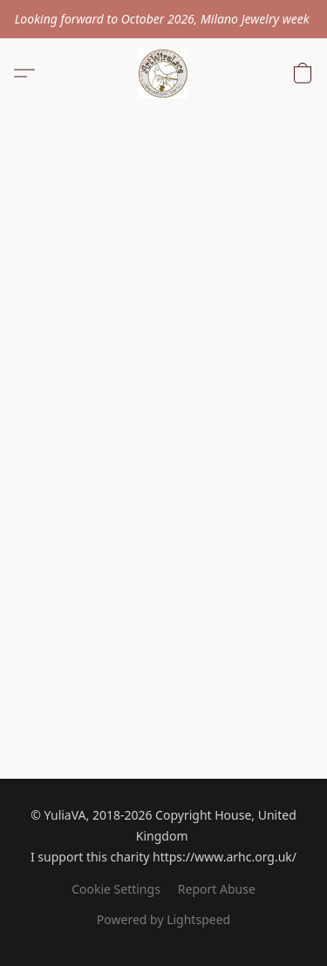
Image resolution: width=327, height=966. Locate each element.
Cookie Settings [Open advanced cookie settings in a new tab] (116, 889)
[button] (164, 73)
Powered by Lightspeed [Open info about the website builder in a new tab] (163, 919)
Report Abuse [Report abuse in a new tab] (216, 889)
